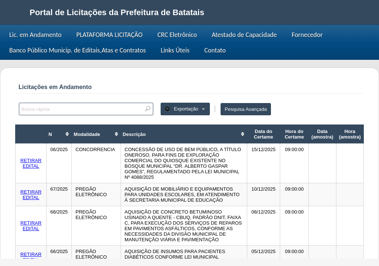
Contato (215, 50)
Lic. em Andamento (35, 35)
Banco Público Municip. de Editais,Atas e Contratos (77, 50)
